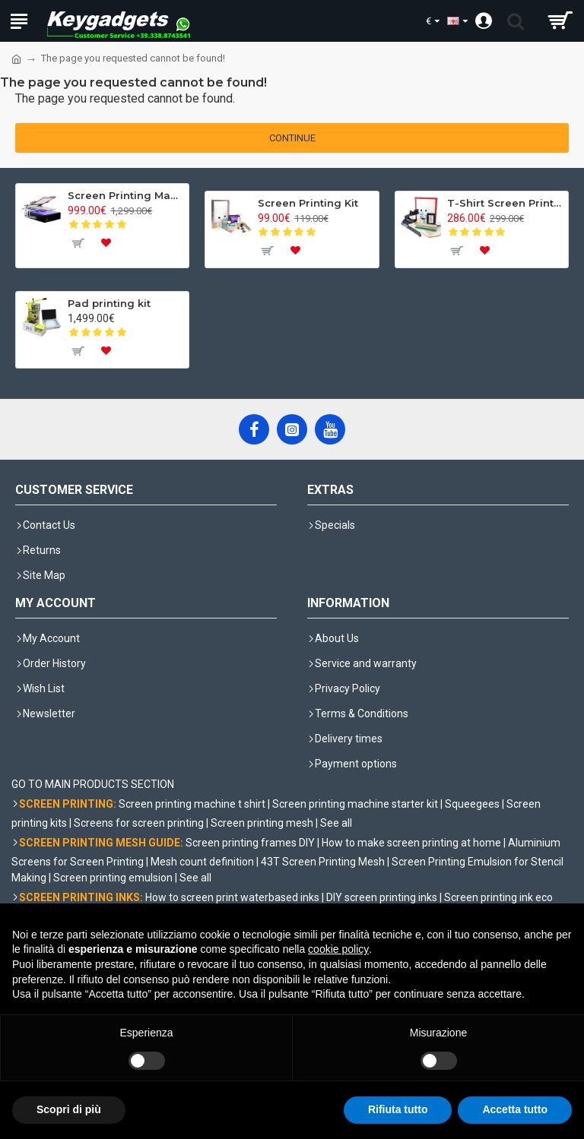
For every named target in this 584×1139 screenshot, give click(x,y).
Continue (292, 138)
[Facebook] (254, 429)
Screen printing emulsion (113, 878)
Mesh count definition (202, 862)
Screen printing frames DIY (250, 843)
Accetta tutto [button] (515, 1109)
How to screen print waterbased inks (232, 897)
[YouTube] (330, 429)
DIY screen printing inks (381, 897)
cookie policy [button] (338, 949)
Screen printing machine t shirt (192, 804)
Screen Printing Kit (308, 203)
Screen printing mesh (262, 823)
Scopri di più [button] (68, 1109)
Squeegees (472, 804)
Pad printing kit (109, 303)
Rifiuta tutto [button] (398, 1109)
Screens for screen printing (139, 823)
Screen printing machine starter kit (355, 804)
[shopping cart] (559, 21)
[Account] (483, 21)
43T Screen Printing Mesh (323, 862)
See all (336, 823)
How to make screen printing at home (411, 843)
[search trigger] (516, 21)
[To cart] (76, 243)
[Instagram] (292, 429)
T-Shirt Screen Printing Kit (505, 203)
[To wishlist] (105, 243)
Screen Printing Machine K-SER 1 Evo (125, 195)
